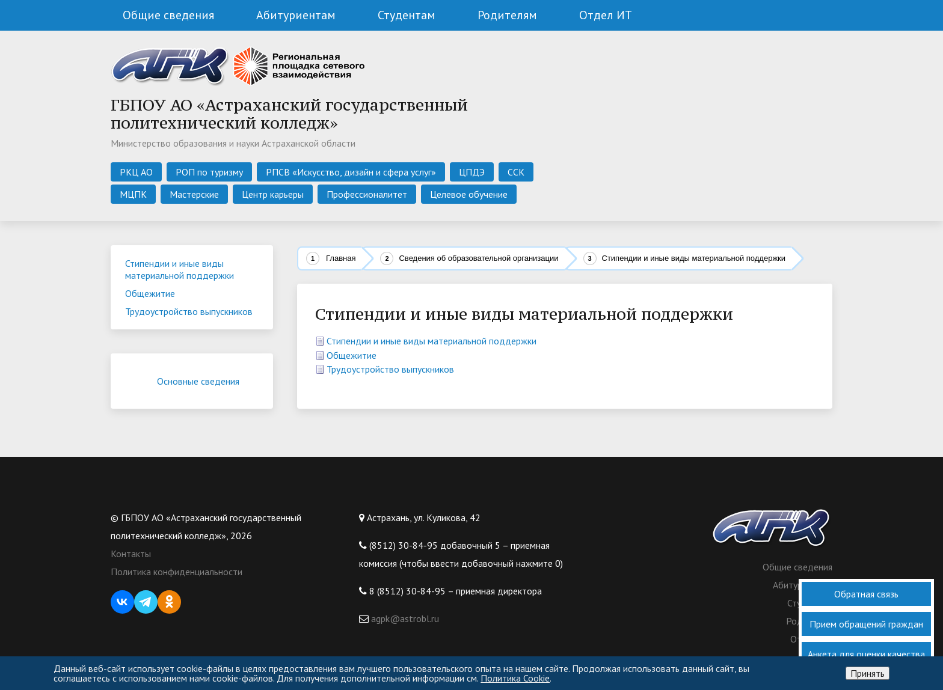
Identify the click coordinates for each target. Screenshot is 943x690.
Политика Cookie (515, 678)
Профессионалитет (367, 194)
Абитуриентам (296, 15)
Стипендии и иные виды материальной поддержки (431, 341)
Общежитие (351, 355)
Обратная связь (866, 594)
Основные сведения (207, 381)
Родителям (507, 15)
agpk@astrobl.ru (404, 618)
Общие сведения (168, 15)
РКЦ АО (136, 172)
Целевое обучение (469, 194)
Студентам (406, 15)
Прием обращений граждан (866, 624)
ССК (516, 172)
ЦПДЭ (472, 172)
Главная (340, 258)
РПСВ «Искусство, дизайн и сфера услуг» (351, 172)
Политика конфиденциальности (176, 572)
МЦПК (133, 194)
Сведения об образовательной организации (478, 258)
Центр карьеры (273, 194)
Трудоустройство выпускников (390, 369)
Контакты (131, 554)
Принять (867, 673)
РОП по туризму (209, 172)
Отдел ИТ (605, 15)
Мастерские (194, 194)
